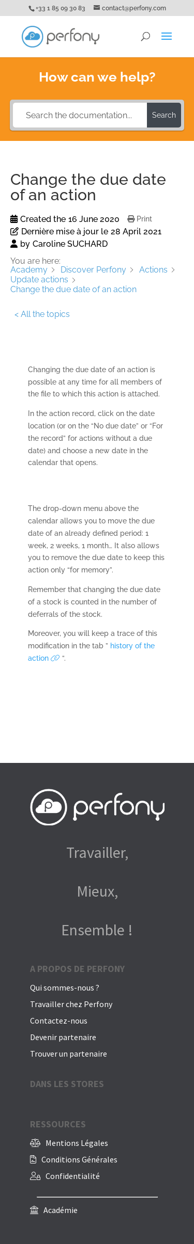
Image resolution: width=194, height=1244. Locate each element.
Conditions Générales (79, 1159)
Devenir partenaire (63, 1037)
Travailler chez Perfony (71, 1004)
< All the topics (42, 314)
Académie (60, 1210)
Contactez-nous (58, 1020)
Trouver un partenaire (68, 1053)
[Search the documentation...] (80, 115)
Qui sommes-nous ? (64, 987)
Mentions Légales (77, 1143)
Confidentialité (73, 1176)
